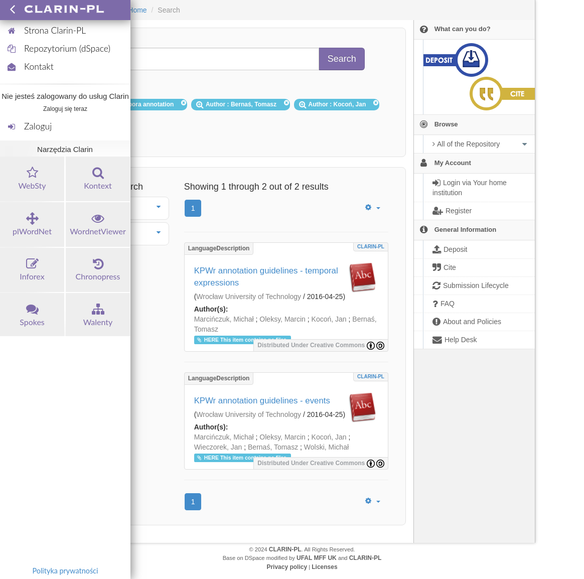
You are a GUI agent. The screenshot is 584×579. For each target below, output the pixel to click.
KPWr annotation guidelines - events (262, 400)
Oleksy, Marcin (282, 319)
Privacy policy (286, 566)
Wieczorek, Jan (218, 447)
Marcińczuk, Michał (224, 319)
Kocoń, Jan (329, 319)
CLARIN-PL (370, 246)
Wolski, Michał (326, 447)
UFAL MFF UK (317, 557)
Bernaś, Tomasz (273, 447)
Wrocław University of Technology (248, 297)
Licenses (324, 566)
